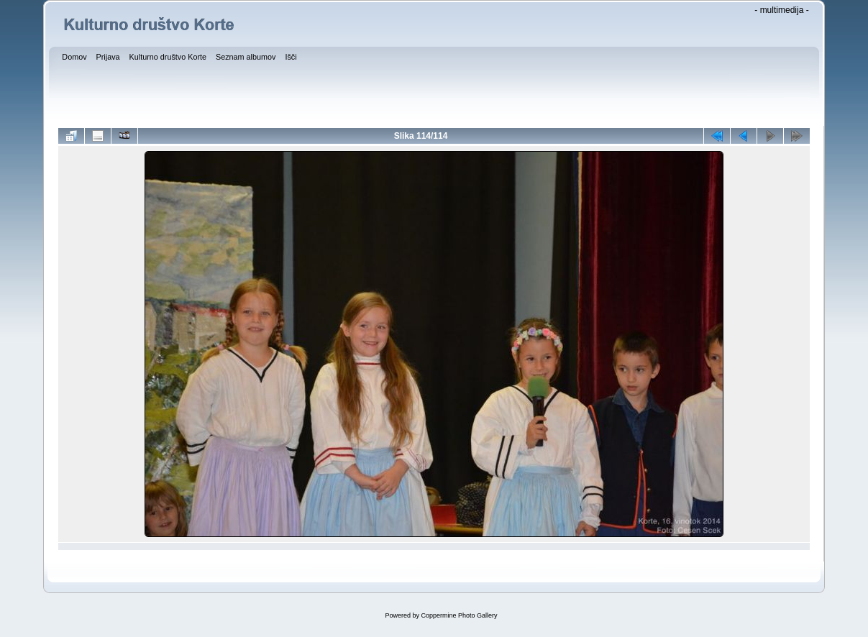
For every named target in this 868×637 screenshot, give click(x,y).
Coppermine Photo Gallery (459, 615)
